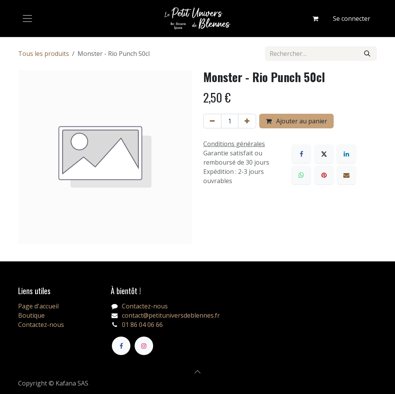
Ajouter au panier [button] (296, 121)
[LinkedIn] (346, 154)
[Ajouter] (247, 121)
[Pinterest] (324, 175)
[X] (324, 154)
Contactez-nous (41, 324)
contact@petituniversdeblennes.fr (171, 315)
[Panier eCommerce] (315, 18)
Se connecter (351, 18)
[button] (197, 371)
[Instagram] (144, 346)
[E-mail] (346, 175)
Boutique (31, 315)
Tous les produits (43, 53)
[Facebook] (301, 154)
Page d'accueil (38, 306)
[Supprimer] (212, 121)
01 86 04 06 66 (142, 324)
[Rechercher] (367, 53)
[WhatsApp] (301, 175)
